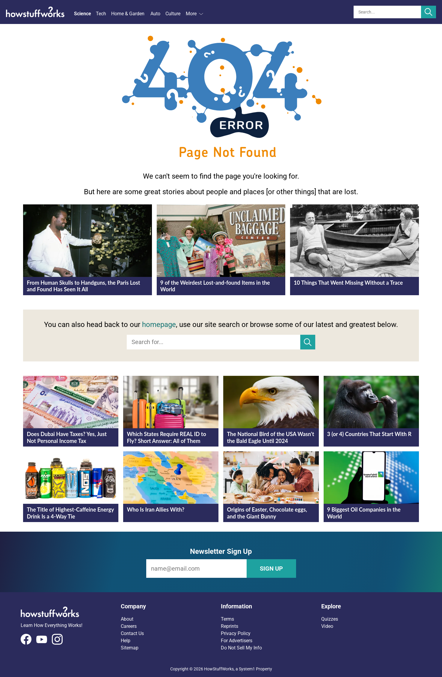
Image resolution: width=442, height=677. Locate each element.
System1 (247, 669)
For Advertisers (236, 640)
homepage (159, 324)
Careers (129, 626)
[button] (171, 606)
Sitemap (129, 648)
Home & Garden (127, 13)
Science (82, 13)
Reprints (229, 626)
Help (125, 640)
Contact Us (132, 633)
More (194, 13)
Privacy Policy (236, 633)
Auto (155, 13)
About (127, 619)
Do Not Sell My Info (241, 648)
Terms (227, 619)
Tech (101, 13)
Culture (172, 13)
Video (327, 626)
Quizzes (329, 619)
